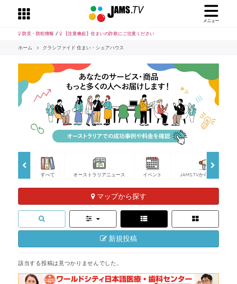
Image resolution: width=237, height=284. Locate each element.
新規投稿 (118, 239)
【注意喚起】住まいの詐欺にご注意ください (106, 33)
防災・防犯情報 (36, 33)
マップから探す (118, 196)
